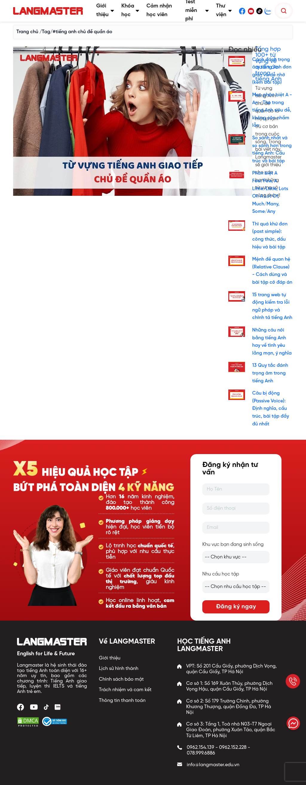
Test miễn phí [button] (197, 11)
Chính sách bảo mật (121, 679)
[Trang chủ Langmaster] (49, 11)
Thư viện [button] (224, 10)
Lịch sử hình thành (118, 668)
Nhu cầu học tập (220, 574)
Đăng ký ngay (236, 607)
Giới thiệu (109, 658)
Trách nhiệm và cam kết (125, 689)
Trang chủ (27, 31)
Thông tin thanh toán (122, 700)
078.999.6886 (201, 753)
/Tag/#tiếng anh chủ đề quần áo (75, 31)
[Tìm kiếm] (283, 10)
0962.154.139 (200, 747)
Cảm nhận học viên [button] (159, 10)
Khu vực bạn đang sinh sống (233, 544)
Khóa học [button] (130, 10)
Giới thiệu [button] (105, 10)
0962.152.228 (233, 747)
